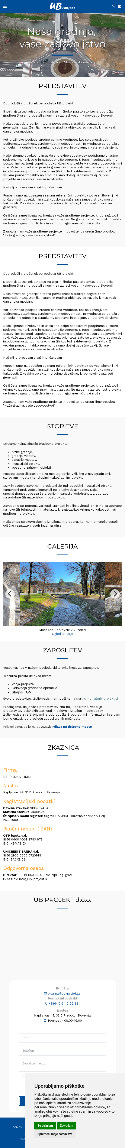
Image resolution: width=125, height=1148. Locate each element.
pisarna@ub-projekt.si (62, 1014)
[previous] (10, 614)
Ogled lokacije (62, 654)
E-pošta (62, 1009)
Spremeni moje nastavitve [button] (55, 1134)
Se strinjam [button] (45, 1125)
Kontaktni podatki (62, 1019)
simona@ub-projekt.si (101, 719)
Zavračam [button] (66, 1125)
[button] (4, 6)
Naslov (62, 1031)
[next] (115, 614)
